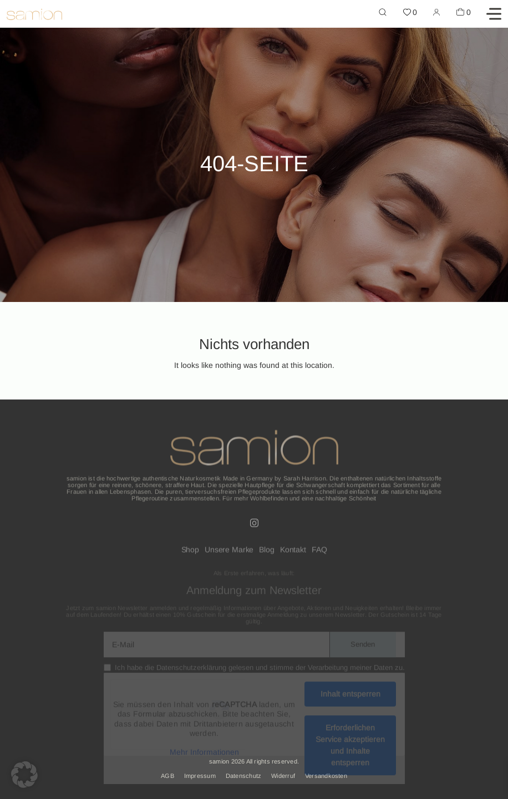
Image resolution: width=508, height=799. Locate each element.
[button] (24, 774)
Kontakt (293, 553)
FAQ (319, 553)
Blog (266, 553)
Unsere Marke (229, 553)
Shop (190, 553)
